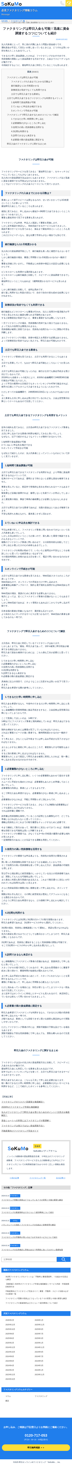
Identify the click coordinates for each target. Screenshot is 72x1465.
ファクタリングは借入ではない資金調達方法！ (23, 1126)
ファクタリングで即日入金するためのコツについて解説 (33, 115)
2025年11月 (39, 1325)
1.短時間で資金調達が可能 (23, 102)
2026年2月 (9, 1320)
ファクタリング (41, 1396)
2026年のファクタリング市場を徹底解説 (20, 1107)
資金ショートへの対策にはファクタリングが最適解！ (26, 1120)
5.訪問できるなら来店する (23, 135)
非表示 (35, 72)
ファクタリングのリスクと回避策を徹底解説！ (23, 1102)
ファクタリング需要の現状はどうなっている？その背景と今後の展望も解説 (32, 1200)
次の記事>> (60, 1178)
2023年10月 (10, 1379)
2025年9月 (39, 1329)
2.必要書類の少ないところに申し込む (28, 123)
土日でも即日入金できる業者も (25, 94)
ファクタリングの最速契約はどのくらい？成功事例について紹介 (27, 1212)
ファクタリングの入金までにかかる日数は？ (31, 81)
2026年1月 (39, 1320)
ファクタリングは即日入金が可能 (22, 77)
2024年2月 (9, 1370)
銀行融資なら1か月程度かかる (25, 86)
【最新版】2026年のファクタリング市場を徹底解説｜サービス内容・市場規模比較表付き (37, 1285)
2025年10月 (10, 1329)
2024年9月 (39, 1352)
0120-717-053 (36, 1435)
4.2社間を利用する (19, 131)
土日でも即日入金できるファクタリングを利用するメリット (35, 98)
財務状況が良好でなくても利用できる (28, 90)
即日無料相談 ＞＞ (36, 1447)
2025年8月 (9, 1334)
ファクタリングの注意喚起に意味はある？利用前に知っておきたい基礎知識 (32, 1250)
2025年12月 (10, 1325)
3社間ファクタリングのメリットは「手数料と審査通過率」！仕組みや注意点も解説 (36, 1278)
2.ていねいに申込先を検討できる (26, 106)
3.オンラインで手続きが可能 (24, 111)
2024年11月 (39, 1347)
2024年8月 (9, 1356)
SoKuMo (4, 21)
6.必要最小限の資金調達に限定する (27, 140)
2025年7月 (39, 1334)
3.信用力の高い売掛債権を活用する (27, 127)
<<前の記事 (14, 1178)
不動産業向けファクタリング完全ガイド (20, 1131)
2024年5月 (39, 1361)
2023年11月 (39, 1374)
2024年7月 (39, 1356)
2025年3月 (39, 1338)
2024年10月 (10, 1352)
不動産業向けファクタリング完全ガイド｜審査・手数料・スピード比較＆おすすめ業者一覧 (37, 1292)
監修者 (37, 1146)
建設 (7, 1401)
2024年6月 (9, 1361)
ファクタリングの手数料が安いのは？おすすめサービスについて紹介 (29, 1237)
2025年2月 (9, 1343)
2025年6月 (9, 1338)
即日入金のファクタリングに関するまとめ (26, 144)
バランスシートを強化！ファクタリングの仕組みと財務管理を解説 (28, 1225)
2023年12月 (10, 1374)
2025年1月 (39, 1343)
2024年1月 (39, 1370)
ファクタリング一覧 (18, 21)
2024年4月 (9, 1365)
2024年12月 (10, 1347)
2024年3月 (39, 1365)
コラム (8, 1396)
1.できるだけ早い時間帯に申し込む (27, 119)
